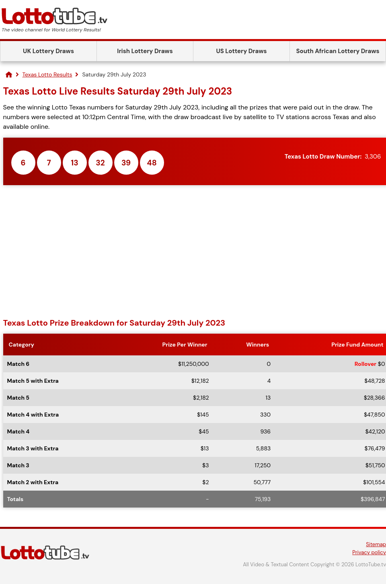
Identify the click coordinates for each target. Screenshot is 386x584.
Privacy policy (369, 552)
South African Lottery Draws (338, 51)
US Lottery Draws (241, 51)
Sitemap (376, 544)
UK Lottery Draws (48, 51)
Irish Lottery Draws (144, 51)
